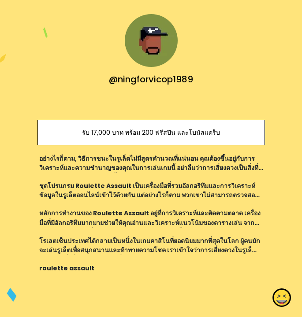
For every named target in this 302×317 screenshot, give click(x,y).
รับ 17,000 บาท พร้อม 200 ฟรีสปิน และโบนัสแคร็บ (151, 132)
